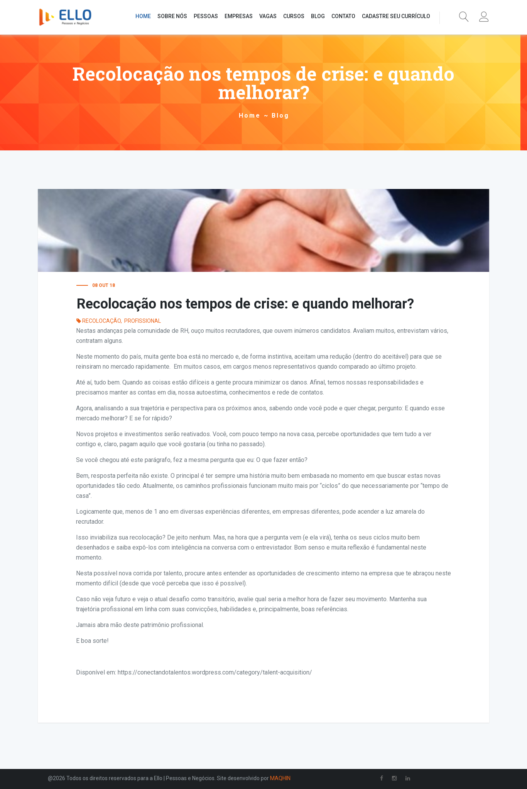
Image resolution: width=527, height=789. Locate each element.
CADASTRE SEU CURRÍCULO (396, 16)
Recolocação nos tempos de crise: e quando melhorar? (245, 304)
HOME (143, 16)
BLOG (318, 16)
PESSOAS (206, 16)
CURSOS (293, 16)
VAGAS (268, 16)
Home (250, 115)
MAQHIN (280, 778)
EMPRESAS (239, 16)
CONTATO (343, 16)
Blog (280, 115)
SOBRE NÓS (172, 16)
